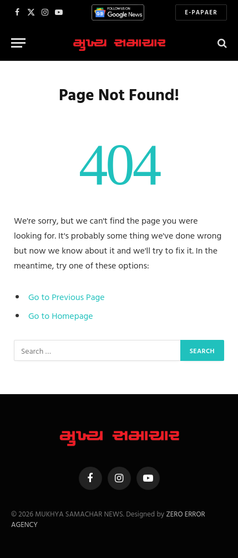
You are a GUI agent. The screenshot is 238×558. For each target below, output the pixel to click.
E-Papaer (201, 12)
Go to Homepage (60, 315)
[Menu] (18, 42)
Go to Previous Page (66, 296)
